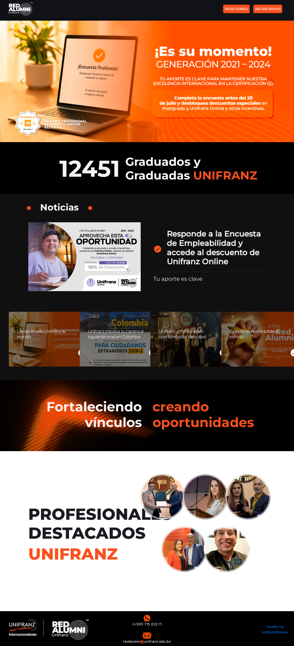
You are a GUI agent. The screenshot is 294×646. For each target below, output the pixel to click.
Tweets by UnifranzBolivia (275, 629)
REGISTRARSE (236, 9)
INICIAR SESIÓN (268, 9)
